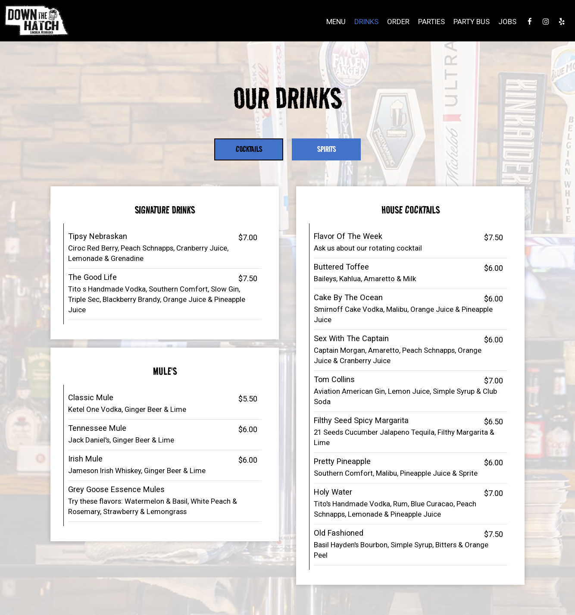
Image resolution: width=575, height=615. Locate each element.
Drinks (366, 21)
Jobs (507, 21)
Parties (431, 21)
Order (398, 21)
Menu (336, 21)
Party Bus (471, 21)
